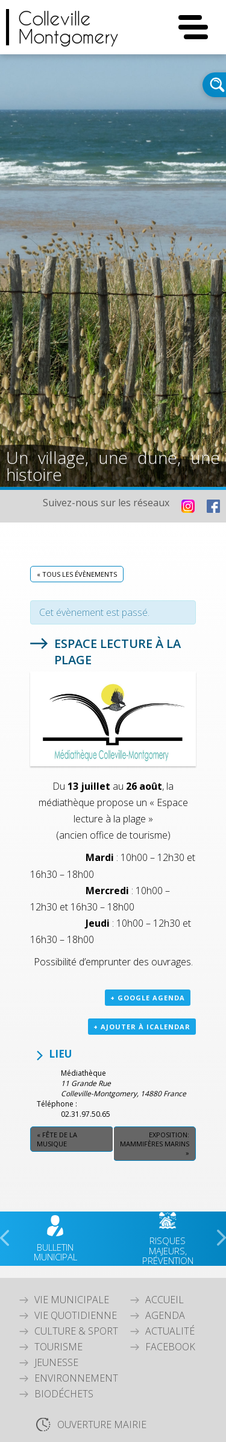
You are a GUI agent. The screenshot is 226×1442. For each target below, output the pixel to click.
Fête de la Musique (57, 1139)
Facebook (170, 1346)
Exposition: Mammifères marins (154, 1143)
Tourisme (58, 1346)
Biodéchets (63, 1393)
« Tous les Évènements (77, 574)
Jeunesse (56, 1362)
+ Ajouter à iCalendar (141, 1026)
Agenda (165, 1315)
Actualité (170, 1331)
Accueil (164, 1299)
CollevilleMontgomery (68, 27)
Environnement (76, 1378)
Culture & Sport (76, 1331)
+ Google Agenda (147, 997)
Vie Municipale (71, 1299)
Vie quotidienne (75, 1315)
